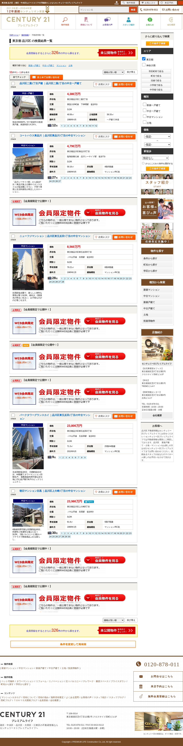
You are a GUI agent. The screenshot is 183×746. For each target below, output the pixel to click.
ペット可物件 (7, 681)
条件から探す (150, 258)
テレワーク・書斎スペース (96, 681)
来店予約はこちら (162, 686)
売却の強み (43, 697)
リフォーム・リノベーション (50, 681)
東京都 (147, 59)
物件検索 (128, 2)
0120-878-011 (150, 9)
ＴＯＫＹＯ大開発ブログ (25, 700)
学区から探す (150, 271)
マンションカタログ (11, 697)
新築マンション (151, 289)
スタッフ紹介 (100, 697)
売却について (29, 697)
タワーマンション (25, 681)
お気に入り (148, 2)
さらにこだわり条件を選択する (157, 163)
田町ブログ (6, 700)
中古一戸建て (48, 65)
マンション (61, 65)
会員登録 (43, 700)
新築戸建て (149, 302)
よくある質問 (72, 697)
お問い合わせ (172, 9)
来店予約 (167, 2)
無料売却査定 (57, 697)
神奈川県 (149, 65)
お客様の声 (86, 697)
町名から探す (150, 264)
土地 (70, 65)
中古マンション (153, 116)
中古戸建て (149, 308)
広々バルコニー (73, 681)
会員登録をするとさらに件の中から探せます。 (81, 53)
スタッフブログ (116, 697)
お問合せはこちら (162, 676)
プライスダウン (118, 681)
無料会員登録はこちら (162, 696)
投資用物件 (149, 321)
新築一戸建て (34, 65)
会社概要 (157, 415)
